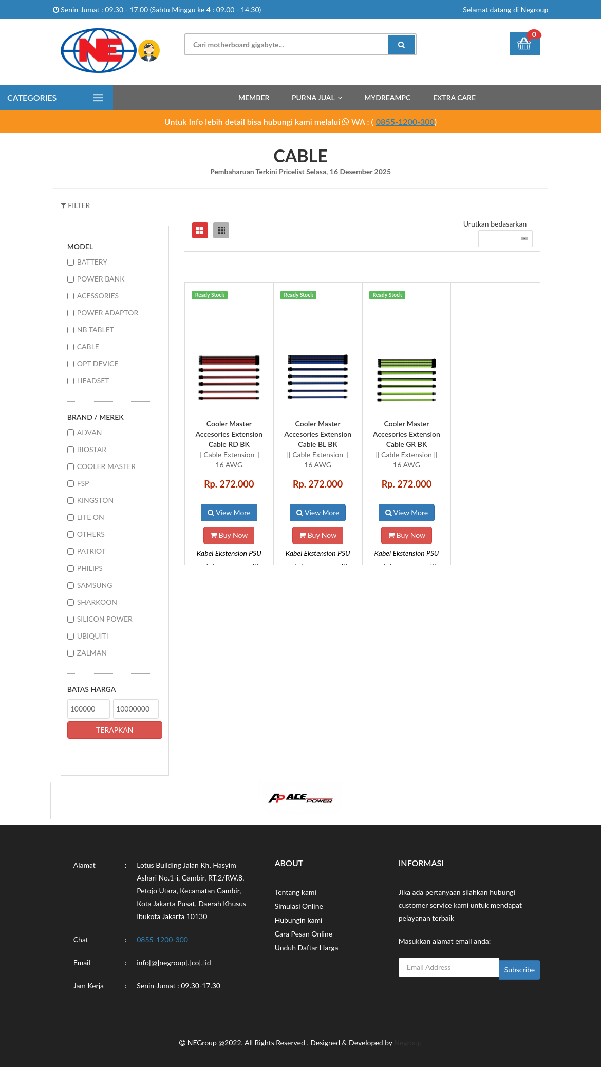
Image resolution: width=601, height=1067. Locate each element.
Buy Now (229, 535)
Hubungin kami (299, 919)
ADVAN (89, 432)
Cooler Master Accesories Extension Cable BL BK (317, 433)
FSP (83, 483)
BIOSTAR (91, 449)
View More (229, 512)
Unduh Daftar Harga (307, 947)
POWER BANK (101, 278)
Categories (32, 97)
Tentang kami (295, 892)
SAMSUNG (94, 585)
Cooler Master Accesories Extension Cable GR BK (406, 433)
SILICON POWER (105, 618)
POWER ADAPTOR (107, 312)
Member (253, 97)
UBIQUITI (92, 635)
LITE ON (90, 517)
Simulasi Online (299, 906)
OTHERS (91, 534)
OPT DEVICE (98, 363)
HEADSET (93, 380)
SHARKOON (97, 601)
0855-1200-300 (405, 121)
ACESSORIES (98, 295)
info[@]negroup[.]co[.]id (174, 962)
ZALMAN (92, 652)
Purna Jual (313, 97)
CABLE (88, 346)
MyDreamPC (387, 97)
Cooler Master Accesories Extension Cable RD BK (228, 433)
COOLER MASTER (106, 466)
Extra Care (454, 97)
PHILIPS (90, 568)
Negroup (408, 1042)
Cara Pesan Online (303, 933)
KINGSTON (95, 500)
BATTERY (92, 261)
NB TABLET (95, 329)
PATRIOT (91, 551)
